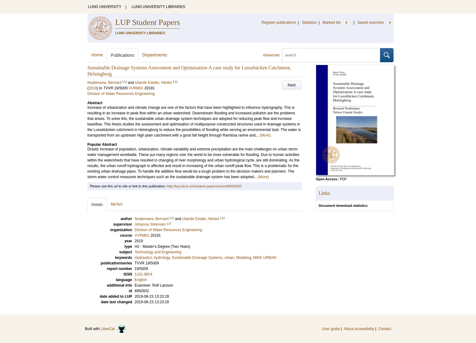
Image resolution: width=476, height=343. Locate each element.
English (141, 280)
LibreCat (114, 329)
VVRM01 (135, 88)
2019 (93, 88)
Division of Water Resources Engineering (121, 94)
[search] (331, 55)
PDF (343, 179)
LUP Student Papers (147, 22)
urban (229, 257)
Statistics (309, 22)
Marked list (336, 22)
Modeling (243, 257)
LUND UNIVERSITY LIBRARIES (158, 7)
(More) (265, 135)
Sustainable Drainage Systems (197, 257)
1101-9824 (143, 274)
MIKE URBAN (264, 257)
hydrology (162, 257)
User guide (331, 329)
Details (97, 204)
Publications (122, 55)
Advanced (271, 55)
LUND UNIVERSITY (104, 7)
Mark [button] (292, 85)
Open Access (326, 179)
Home (97, 54)
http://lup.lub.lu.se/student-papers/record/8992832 (204, 186)
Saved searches (375, 22)
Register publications (278, 22)
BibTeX (117, 204)
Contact (384, 329)
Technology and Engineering (158, 252)
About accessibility (359, 329)
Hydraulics (143, 257)
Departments (154, 54)
